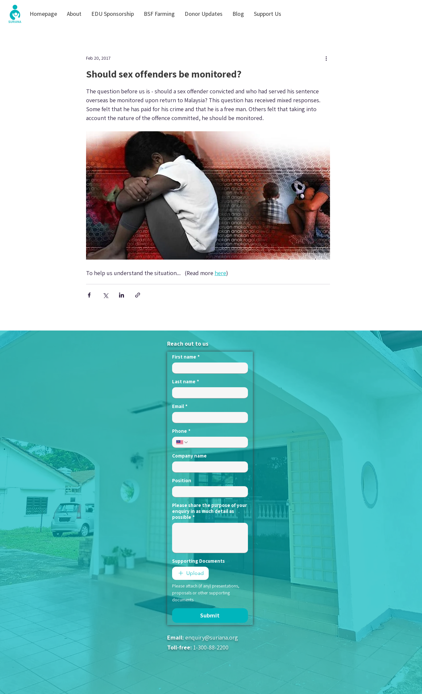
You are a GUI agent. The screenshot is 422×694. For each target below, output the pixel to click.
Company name (189, 456)
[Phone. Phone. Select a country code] (182, 442)
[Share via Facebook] (89, 295)
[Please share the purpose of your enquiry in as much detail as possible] (210, 537)
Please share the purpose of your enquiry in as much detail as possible (209, 511)
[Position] (208, 491)
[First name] (208, 368)
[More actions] (326, 58)
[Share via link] (138, 295)
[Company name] (208, 466)
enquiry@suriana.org (211, 637)
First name (186, 357)
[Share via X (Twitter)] (105, 295)
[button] (74, 14)
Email (180, 406)
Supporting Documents (198, 561)
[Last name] (208, 392)
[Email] (208, 417)
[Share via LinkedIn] (121, 295)
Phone (181, 431)
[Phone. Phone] (216, 442)
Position (181, 481)
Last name (185, 382)
